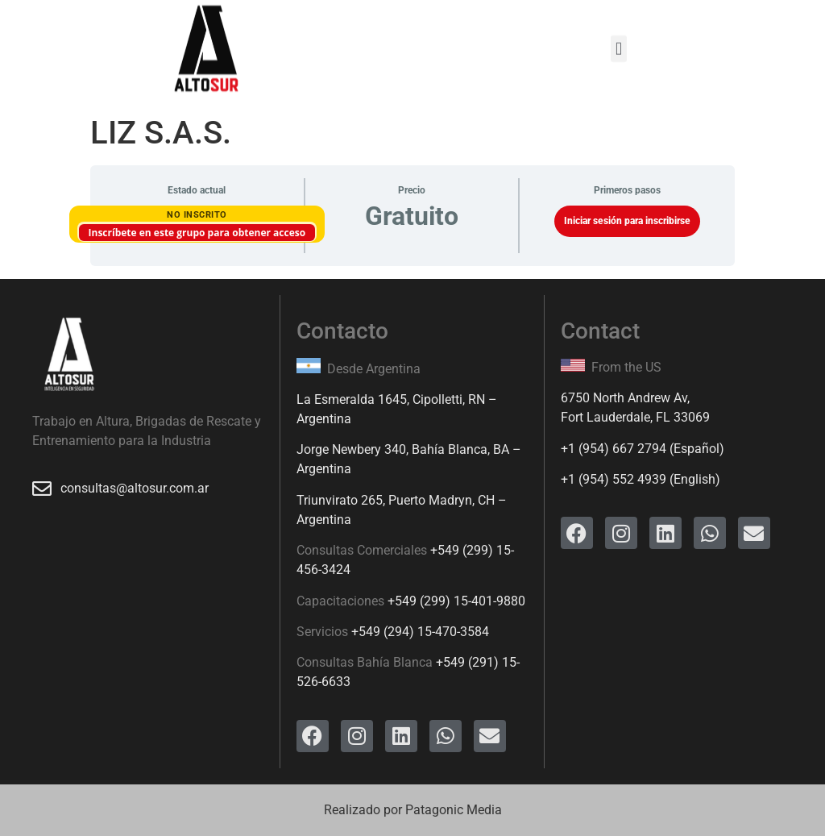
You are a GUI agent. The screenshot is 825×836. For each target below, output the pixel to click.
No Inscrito (197, 215)
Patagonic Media (453, 809)
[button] (618, 41)
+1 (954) (586, 448)
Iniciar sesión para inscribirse (627, 221)
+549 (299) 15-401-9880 (456, 601)
